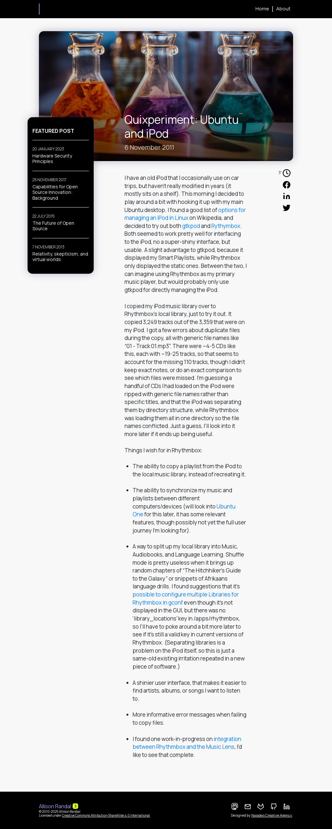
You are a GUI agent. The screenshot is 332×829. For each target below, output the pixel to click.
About (283, 8)
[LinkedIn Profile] (286, 806)
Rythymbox (225, 226)
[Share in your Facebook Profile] (286, 184)
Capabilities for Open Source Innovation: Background (55, 192)
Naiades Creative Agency (271, 815)
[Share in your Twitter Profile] (286, 207)
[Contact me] (247, 806)
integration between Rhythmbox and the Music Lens (187, 743)
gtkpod (191, 226)
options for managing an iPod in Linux (185, 214)
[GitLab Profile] (260, 806)
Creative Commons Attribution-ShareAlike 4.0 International (106, 815)
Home (262, 8)
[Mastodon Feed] (234, 806)
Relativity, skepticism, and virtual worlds (60, 256)
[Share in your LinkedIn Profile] (286, 196)
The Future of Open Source (53, 226)
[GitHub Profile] (273, 806)
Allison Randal (39, 9)
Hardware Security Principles (52, 158)
